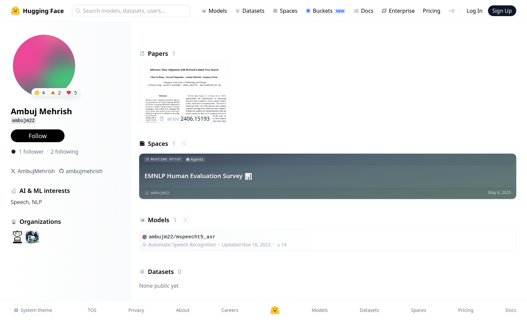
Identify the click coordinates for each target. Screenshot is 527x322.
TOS (92, 310)
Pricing (431, 10)
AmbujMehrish (36, 171)
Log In (474, 10)
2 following (65, 151)
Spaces (285, 10)
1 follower (31, 151)
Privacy (136, 310)
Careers (229, 310)
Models (214, 10)
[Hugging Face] (275, 310)
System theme (33, 310)
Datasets (250, 10)
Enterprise (398, 10)
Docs (363, 10)
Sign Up (502, 10)
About (183, 310)
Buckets (326, 10)
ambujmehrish (84, 171)
